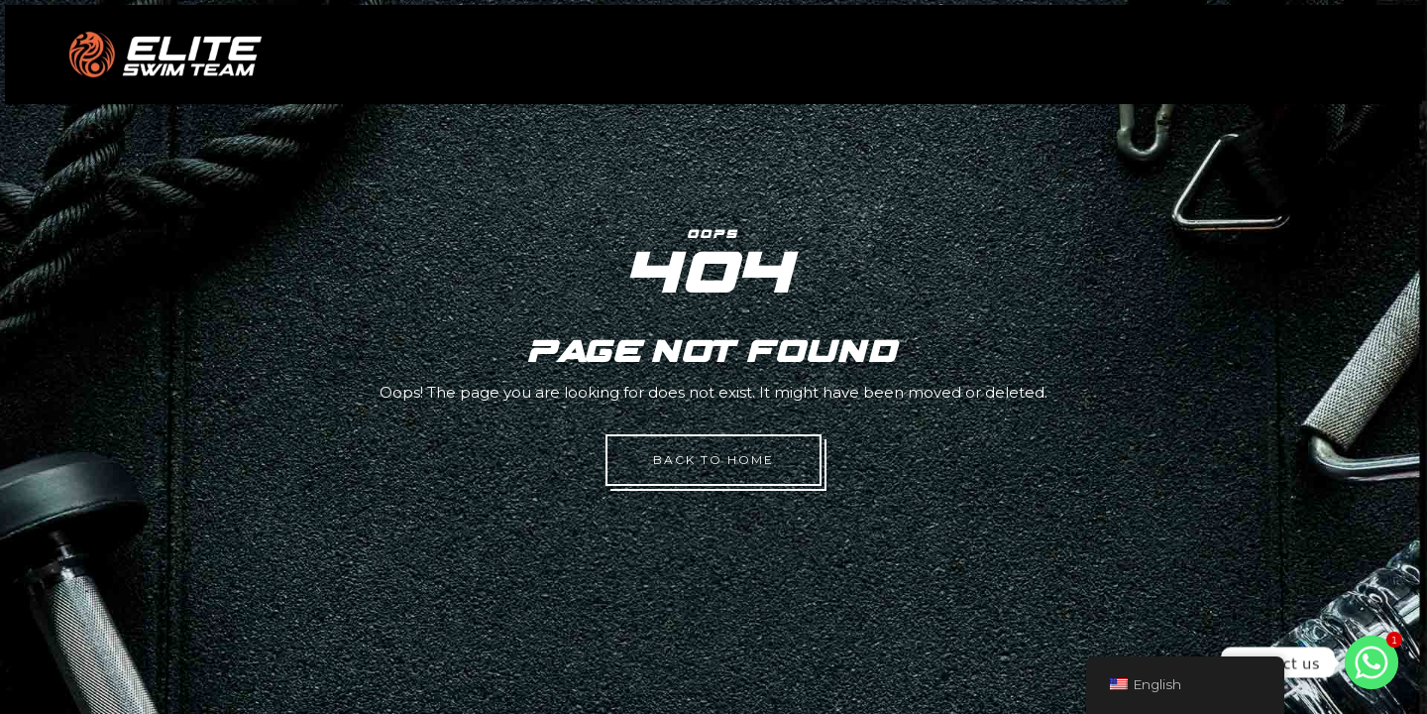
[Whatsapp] (1371, 662)
